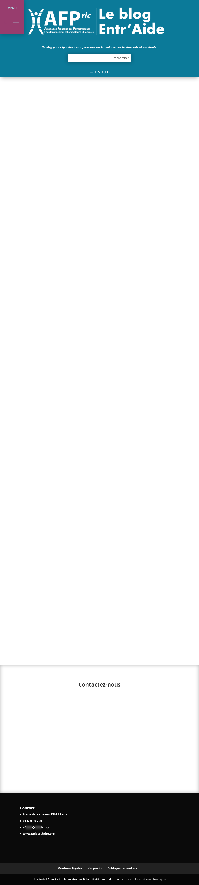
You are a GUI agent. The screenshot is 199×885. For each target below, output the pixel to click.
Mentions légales (70, 868)
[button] (102, 72)
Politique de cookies (122, 868)
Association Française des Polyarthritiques (76, 879)
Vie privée (95, 868)
